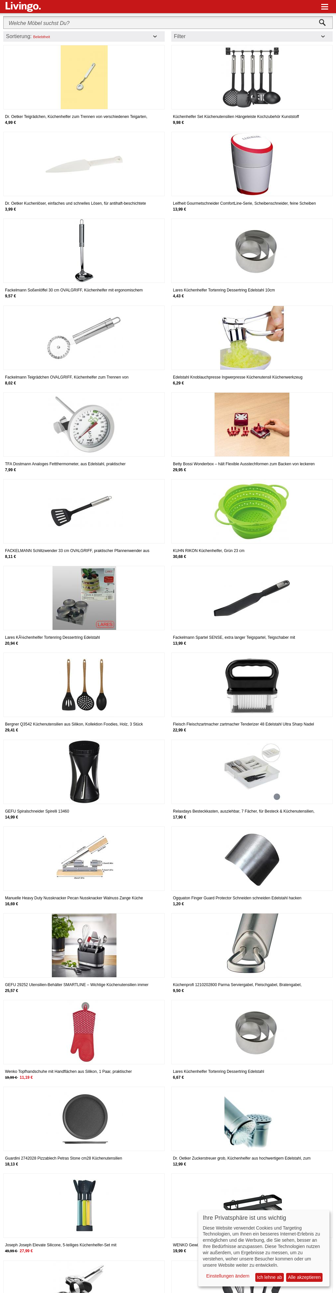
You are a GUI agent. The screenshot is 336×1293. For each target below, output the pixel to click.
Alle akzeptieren (304, 1277)
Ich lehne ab (269, 1277)
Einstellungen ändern (228, 1276)
